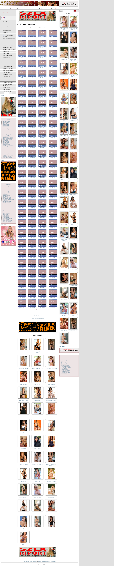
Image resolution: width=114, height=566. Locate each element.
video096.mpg (52, 267)
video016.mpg (52, 67)
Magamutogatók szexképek (7, 154)
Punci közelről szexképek (7, 198)
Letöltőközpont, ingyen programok (13, 8)
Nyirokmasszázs (7, 78)
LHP (3, 8)
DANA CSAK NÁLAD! (23, 400)
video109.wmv (21, 307)
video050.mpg (32, 157)
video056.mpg (52, 167)
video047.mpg (42, 147)
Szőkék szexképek (6, 207)
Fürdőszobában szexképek (7, 139)
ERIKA (23, 544)
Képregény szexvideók (65, 365)
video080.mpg (52, 227)
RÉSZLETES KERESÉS (7, 14)
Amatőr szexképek (6, 122)
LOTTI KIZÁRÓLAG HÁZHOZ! (24, 528)
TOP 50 (4, 28)
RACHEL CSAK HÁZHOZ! (51, 400)
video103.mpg (42, 287)
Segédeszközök (6, 53)
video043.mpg (42, 137)
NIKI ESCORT (37, 528)
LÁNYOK (5, 21)
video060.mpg (52, 177)
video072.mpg (52, 207)
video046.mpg (32, 147)
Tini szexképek (5, 214)
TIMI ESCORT (23, 448)
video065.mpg (21, 197)
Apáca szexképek (6, 124)
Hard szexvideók (64, 364)
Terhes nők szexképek (6, 212)
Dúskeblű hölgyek (7, 47)
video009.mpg (21, 57)
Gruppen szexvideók (64, 363)
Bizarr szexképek (6, 128)
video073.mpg (21, 217)
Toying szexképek (6, 217)
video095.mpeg (42, 267)
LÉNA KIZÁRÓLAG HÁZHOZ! (37, 464)
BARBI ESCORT (51, 497)
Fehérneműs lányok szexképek (8, 137)
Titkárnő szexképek (6, 215)
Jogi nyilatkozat (26, 561)
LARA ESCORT (37, 481)
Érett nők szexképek (6, 136)
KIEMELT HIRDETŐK (7, 30)
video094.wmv (32, 267)
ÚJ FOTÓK (5, 25)
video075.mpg (42, 217)
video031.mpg (42, 107)
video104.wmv (52, 287)
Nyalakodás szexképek (7, 191)
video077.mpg (21, 227)
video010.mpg (32, 57)
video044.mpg (52, 137)
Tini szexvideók (64, 373)
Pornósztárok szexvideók (65, 372)
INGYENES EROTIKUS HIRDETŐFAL (7, 85)
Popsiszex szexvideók (65, 371)
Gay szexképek (5, 140)
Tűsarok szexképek (6, 219)
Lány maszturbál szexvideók (66, 367)
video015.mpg (42, 67)
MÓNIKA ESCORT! (51, 384)
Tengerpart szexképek (6, 211)
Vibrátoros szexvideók (65, 375)
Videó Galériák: (69, 356)
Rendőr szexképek (6, 200)
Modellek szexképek (6, 186)
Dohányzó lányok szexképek (8, 134)
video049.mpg (21, 157)
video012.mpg (52, 57)
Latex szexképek (5, 152)
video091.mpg (42, 257)
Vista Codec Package (37, 315)
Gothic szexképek (6, 141)
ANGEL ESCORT (51, 432)
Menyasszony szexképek (7, 156)
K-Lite (37, 313)
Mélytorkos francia (8, 70)
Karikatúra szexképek (6, 147)
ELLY (64, 120)
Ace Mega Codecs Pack (38, 314)
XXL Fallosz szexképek (7, 222)
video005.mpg (21, 47)
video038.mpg (32, 127)
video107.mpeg (42, 297)
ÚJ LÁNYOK (5, 23)
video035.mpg (42, 117)
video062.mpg (32, 187)
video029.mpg (21, 107)
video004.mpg (52, 37)
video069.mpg (21, 207)
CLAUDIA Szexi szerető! (64, 150)
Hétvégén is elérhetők (8, 43)
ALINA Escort (23, 481)
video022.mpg (32, 87)
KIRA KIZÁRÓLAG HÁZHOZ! (37, 368)
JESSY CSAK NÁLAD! (23, 368)
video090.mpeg (32, 257)
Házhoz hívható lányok (9, 38)
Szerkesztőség (47, 561)
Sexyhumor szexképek (6, 202)
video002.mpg (32, 37)
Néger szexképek (5, 188)
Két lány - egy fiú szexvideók (66, 360)
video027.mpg (42, 97)
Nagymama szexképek (6, 187)
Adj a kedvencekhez (41, 561)
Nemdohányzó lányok (8, 40)
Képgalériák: (8, 119)
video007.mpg (42, 47)
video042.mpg (32, 137)
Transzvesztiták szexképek (7, 218)
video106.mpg (32, 297)
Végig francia (6, 62)
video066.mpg (32, 197)
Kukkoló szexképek (6, 150)
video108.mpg (52, 297)
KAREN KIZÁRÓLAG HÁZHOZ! (37, 352)
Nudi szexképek (5, 190)
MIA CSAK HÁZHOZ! (64, 135)
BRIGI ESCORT (64, 105)
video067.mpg (42, 197)
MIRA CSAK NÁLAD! (23, 497)
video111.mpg (42, 307)
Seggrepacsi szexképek (7, 201)
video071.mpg (42, 207)
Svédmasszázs (6, 76)
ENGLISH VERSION (9, 18)
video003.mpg (42, 37)
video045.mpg (21, 147)
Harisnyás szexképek (6, 144)
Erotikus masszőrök (8, 45)
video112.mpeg (52, 307)
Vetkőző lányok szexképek (7, 220)
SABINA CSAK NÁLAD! (37, 416)
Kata (51, 448)
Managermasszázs (7, 74)
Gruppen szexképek (6, 142)
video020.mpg (52, 77)
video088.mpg (52, 247)
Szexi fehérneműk (7, 55)
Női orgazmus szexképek (7, 189)
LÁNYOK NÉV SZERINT (8, 82)
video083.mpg (42, 237)
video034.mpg (32, 117)
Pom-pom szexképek (6, 195)
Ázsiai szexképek (6, 125)
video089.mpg (21, 257)
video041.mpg (21, 137)
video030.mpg (32, 107)
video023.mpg (42, 87)
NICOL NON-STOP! (37, 497)
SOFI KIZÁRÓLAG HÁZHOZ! (51, 481)
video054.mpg (32, 167)
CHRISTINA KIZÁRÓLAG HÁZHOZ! (51, 465)
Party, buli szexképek (6, 192)
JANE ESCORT (64, 299)
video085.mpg (21, 247)
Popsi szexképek (5, 196)
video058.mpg (32, 177)
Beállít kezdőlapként (33, 561)
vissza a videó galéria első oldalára (38, 318)
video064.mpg (52, 187)
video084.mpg (52, 237)
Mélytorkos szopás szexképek (8, 155)
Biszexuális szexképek (6, 127)
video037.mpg (21, 127)
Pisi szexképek (5, 194)
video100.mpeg (52, 277)
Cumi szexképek (5, 133)
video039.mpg (42, 127)
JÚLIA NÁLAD (51, 528)
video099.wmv (42, 277)
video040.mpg (52, 127)
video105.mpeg (22, 297)
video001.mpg (21, 37)
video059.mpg (42, 177)
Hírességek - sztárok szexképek (8, 145)
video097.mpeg (22, 277)
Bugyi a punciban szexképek (8, 130)
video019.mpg (42, 77)
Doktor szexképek (6, 135)
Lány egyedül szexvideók (65, 366)
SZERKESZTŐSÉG (6, 87)
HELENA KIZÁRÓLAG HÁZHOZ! (64, 285)
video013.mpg (21, 67)
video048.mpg (52, 147)
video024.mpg (52, 87)
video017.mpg (21, 77)
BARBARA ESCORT (51, 351)
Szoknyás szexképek (6, 208)
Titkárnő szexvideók (64, 374)
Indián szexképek (6, 146)
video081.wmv (21, 237)
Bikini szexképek (6, 126)
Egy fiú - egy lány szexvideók (66, 357)
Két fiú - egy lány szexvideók (66, 358)
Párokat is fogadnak (8, 68)
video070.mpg (32, 207)
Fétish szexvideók (64, 362)
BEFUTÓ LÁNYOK (6, 26)
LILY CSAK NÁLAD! (37, 432)
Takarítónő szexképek (6, 210)
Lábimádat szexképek (6, 151)
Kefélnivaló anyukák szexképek (8, 148)
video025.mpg (21, 97)
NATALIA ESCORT (37, 448)
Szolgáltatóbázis (33, 8)
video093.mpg (21, 267)
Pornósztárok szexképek (7, 197)
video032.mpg (52, 107)
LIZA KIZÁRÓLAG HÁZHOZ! (51, 368)
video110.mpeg (32, 307)
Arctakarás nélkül (8, 66)
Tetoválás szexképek (6, 213)
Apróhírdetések (25, 8)
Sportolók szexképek (6, 205)
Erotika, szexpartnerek (50, 8)
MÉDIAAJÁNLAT (6, 89)
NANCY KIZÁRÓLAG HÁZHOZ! (64, 270)
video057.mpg (21, 177)
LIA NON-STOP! (24, 351)
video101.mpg (21, 287)
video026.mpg (32, 97)
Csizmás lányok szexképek (7, 132)
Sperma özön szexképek (7, 204)
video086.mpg (32, 247)
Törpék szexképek (6, 216)
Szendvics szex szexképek (7, 206)
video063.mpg (42, 187)
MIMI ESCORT (64, 179)
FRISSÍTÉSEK (5, 32)
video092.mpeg (52, 257)
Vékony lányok (7, 51)
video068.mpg (52, 197)
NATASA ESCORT (51, 416)
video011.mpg (42, 57)
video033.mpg (21, 117)
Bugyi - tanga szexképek (7, 129)
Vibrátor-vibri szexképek (7, 221)
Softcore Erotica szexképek (7, 203)
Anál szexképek (5, 123)
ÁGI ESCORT (64, 255)
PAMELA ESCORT (23, 384)
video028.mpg (52, 97)
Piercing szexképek (6, 193)
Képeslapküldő (41, 8)
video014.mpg (32, 67)
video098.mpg (32, 277)
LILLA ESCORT (37, 400)
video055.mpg (42, 167)
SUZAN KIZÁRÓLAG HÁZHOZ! (24, 417)
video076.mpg (52, 217)
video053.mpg (21, 167)
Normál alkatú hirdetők (9, 49)
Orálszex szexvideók (64, 369)
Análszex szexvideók (64, 361)
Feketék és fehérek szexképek (8, 138)
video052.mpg (52, 157)
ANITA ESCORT (37, 384)
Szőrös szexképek (6, 209)
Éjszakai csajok (7, 72)
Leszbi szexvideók (64, 368)
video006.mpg (32, 47)
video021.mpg (21, 87)
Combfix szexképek (6, 131)
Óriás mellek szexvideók (65, 370)
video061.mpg (21, 187)
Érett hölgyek (6, 57)
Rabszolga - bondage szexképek (8, 199)
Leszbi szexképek (6, 153)
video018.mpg (32, 77)
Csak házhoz (6, 41)
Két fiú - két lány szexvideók (66, 359)
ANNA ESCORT (73, 120)
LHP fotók (5, 64)
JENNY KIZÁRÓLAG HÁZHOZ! (24, 432)
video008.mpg (52, 47)
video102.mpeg (32, 287)
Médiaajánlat (53, 561)
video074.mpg (32, 217)
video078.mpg (32, 227)
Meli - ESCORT (73, 105)
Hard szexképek (5, 143)
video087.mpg (42, 247)
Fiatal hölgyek (6, 59)
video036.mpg (52, 117)
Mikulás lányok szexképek (7, 157)
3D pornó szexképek (6, 121)
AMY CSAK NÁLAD (24, 464)
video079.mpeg (42, 227)
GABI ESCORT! (73, 194)
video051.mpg (42, 157)
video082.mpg (32, 237)
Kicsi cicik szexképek (6, 149)
